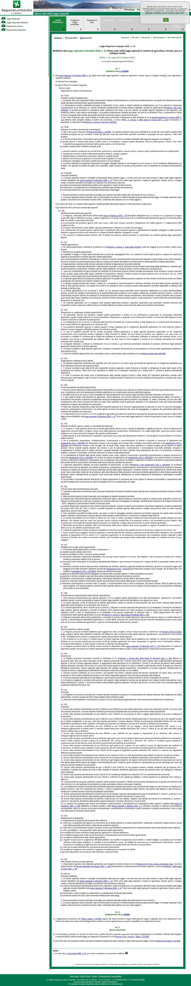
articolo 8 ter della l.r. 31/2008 (168, 941)
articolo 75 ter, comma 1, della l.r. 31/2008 (132, 937)
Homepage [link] (129, 10)
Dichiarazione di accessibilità (109, 976)
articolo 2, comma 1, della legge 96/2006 (124, 247)
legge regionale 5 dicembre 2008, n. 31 (86, 51)
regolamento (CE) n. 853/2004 (81, 458)
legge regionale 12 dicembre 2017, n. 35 (143, 646)
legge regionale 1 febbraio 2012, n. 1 (127, 806)
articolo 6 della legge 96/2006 (153, 354)
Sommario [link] (125, 37)
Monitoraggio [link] (109, 20)
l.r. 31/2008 (123, 71)
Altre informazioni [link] (174, 37)
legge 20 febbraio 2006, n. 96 (115, 216)
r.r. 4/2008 (125, 915)
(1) (166, 76)
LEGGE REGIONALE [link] (58, 21)
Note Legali (74, 976)
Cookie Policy (85, 976)
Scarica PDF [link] (71, 38)
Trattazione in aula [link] (91, 21)
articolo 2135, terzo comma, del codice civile (155, 864)
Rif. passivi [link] (146, 37)
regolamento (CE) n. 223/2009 (84, 571)
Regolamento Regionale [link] (13, 30)
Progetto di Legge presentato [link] (74, 22)
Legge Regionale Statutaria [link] (14, 23)
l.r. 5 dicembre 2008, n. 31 (75, 954)
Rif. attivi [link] (135, 37)
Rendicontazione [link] (126, 20)
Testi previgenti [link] (159, 37)
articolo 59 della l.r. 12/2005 (100, 132)
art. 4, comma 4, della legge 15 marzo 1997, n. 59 (145, 120)
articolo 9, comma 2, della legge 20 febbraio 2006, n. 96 (126, 615)
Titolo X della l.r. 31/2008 (91, 919)
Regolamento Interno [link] (12, 26)
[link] (16, 14)
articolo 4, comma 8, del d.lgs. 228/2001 (101, 122)
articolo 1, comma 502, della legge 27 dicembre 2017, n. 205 (146, 658)
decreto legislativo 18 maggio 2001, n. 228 (93, 866)
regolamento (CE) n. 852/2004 (73, 443)
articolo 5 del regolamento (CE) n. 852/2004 (151, 465)
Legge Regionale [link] (10, 19)
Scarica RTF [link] (86, 38)
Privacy (94, 976)
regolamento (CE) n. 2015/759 (118, 569)
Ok (166, 20)
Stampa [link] (58, 38)
